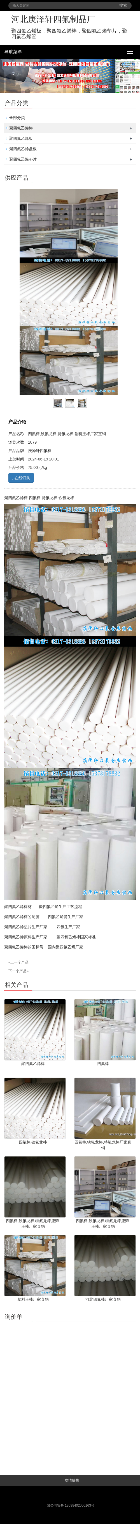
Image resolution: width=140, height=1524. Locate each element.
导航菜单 (13, 51)
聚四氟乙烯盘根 (23, 149)
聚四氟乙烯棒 (21, 128)
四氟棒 (103, 1063)
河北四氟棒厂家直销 (103, 1299)
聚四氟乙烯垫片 (23, 159)
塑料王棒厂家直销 (33, 1299)
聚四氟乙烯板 (21, 138)
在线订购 (21, 478)
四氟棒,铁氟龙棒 (33, 1142)
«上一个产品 (18, 962)
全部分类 (17, 117)
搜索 (123, 5)
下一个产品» (18, 971)
